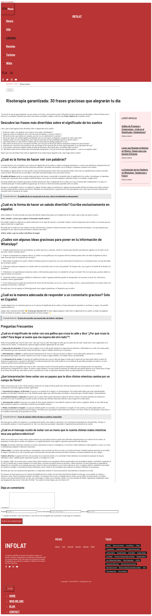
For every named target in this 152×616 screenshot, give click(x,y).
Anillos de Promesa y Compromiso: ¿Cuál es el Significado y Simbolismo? (134, 129)
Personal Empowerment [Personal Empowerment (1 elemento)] (128, 564)
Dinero (9, 20)
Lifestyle (11, 37)
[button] (4, 73)
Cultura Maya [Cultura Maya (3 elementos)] (110, 553)
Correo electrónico (43, 511)
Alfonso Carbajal (25, 84)
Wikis (9, 63)
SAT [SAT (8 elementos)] (144, 567)
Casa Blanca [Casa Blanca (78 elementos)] (130, 545)
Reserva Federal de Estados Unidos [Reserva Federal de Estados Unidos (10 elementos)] (130, 567)
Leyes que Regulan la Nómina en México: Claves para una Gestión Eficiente (135, 150)
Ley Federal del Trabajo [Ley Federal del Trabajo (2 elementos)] (113, 560)
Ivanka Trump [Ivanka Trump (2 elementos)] (141, 553)
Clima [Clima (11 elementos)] (138, 545)
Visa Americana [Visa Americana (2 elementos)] (111, 571)
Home (12, 595)
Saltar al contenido (7, 2)
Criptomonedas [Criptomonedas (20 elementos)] (121, 549)
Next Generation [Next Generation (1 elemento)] (128, 560)
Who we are (16, 601)
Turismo (10, 54)
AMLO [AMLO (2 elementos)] (108, 545)
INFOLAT (77, 16)
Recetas (10, 46)
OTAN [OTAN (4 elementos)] (138, 560)
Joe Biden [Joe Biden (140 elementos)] (109, 556)
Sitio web (84, 511)
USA (8, 29)
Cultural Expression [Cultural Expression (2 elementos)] (134, 549)
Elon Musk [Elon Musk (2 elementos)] (131, 553)
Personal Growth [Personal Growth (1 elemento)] (111, 567)
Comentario (5, 508)
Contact (14, 611)
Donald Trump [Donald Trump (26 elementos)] (121, 553)
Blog (12, 606)
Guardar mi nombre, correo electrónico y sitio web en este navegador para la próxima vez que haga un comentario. (42, 516)
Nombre (3, 511)
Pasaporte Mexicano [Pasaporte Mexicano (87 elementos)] (112, 564)
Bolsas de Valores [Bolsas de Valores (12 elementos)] (118, 545)
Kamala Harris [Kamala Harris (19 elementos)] (141, 556)
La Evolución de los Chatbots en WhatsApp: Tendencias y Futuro (135, 172)
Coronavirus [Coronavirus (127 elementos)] (110, 549)
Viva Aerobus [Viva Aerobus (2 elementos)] (122, 571)
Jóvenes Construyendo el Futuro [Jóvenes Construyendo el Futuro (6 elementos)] (124, 556)
